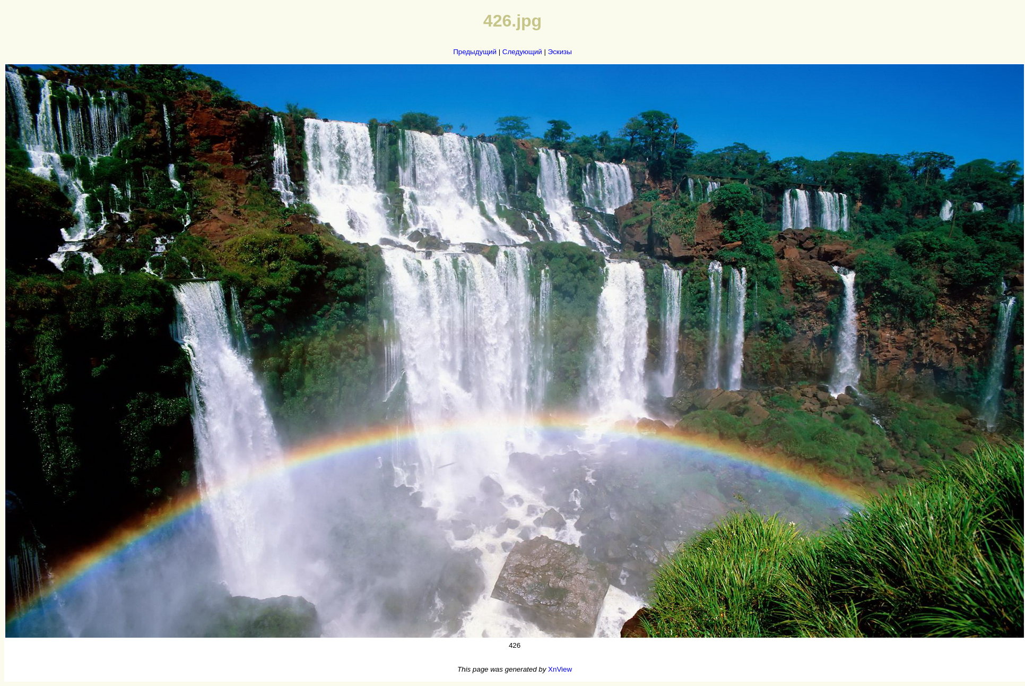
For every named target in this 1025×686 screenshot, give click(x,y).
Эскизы (560, 52)
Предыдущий (475, 52)
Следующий (522, 52)
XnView (560, 669)
